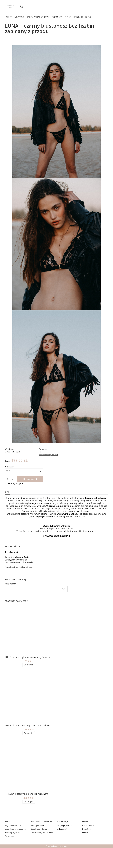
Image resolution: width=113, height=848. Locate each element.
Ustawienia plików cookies (15, 829)
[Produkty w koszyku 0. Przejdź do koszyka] (21, 7)
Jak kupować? (61, 829)
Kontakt (85, 832)
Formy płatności (37, 825)
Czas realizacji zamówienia (42, 832)
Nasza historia (88, 825)
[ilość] (8, 479)
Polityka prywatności (64, 825)
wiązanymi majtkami (67, 513)
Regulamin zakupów (13, 825)
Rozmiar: (9, 467)
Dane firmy (86, 829)
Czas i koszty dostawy (39, 829)
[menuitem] (9, 17)
